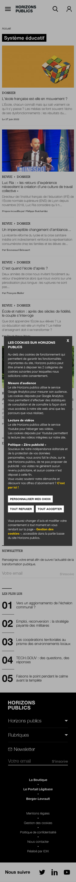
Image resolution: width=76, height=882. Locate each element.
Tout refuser (21, 509)
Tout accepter (50, 509)
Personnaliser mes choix (30, 499)
